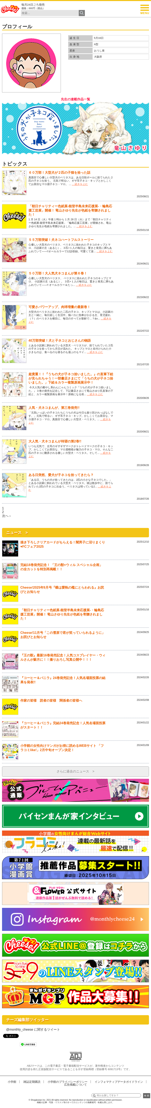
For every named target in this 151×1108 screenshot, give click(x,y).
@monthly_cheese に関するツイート (33, 1029)
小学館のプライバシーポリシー (68, 1081)
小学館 (12, 1081)
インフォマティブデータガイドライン (119, 1081)
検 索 (146, 1095)
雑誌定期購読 (31, 1081)
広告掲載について (75, 1084)
